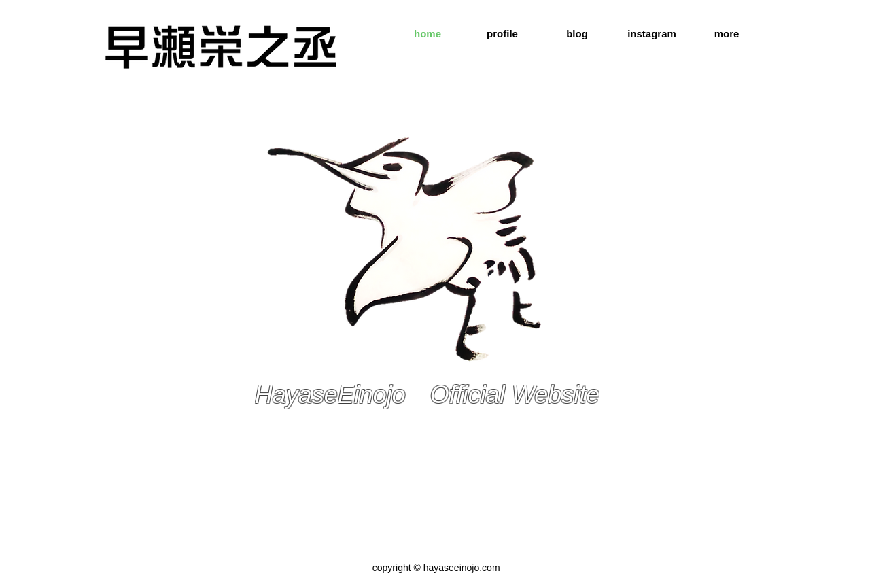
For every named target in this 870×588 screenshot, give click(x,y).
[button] (726, 34)
